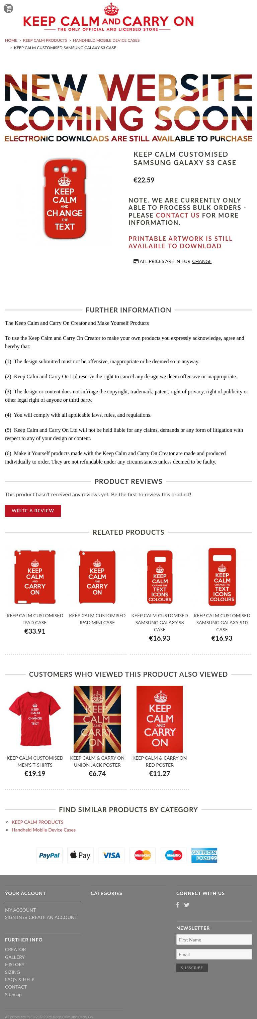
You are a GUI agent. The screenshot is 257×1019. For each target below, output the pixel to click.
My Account (20, 910)
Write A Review (33, 510)
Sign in (13, 917)
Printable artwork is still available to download (180, 242)
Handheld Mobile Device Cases (106, 40)
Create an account (53, 917)
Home (11, 40)
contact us (178, 215)
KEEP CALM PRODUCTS (45, 40)
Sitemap (13, 994)
